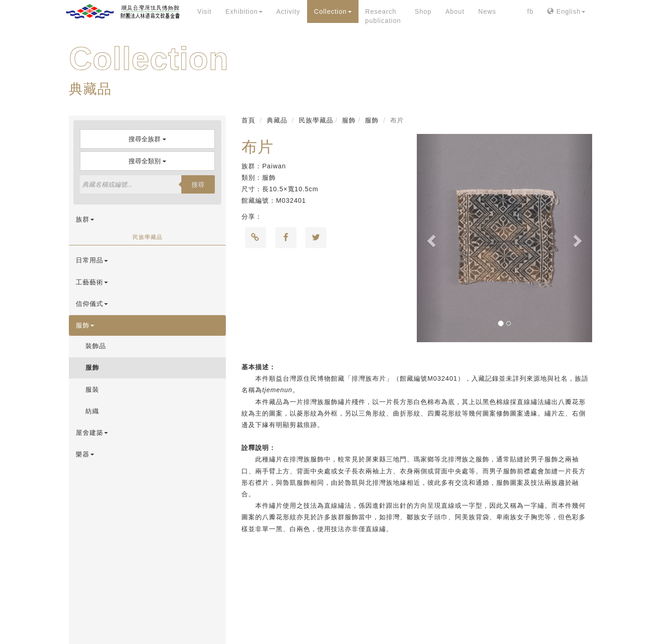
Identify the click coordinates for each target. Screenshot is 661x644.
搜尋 (197, 184)
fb (530, 11)
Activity (288, 11)
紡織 (92, 411)
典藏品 (277, 120)
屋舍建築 (92, 432)
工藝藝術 (92, 282)
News (487, 11)
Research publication (383, 16)
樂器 (85, 454)
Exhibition (244, 11)
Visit (204, 11)
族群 (85, 219)
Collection (332, 11)
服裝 (92, 389)
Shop (423, 11)
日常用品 (92, 260)
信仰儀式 (92, 303)
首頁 (248, 120)
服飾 (85, 325)
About (455, 11)
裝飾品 (95, 346)
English (566, 11)
